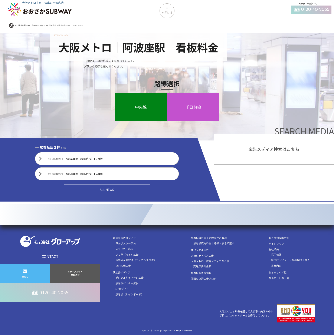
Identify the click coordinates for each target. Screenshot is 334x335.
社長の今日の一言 (279, 278)
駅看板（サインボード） (129, 294)
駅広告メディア (122, 272)
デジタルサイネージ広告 (129, 277)
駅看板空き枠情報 (201, 273)
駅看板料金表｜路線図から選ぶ (209, 238)
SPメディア (122, 289)
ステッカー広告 (124, 249)
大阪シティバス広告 (202, 255)
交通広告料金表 (202, 266)
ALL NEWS (107, 190)
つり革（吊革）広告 (126, 254)
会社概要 (274, 249)
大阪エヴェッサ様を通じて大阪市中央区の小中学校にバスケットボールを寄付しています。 (267, 313)
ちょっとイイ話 (277, 272)
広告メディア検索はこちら (273, 149)
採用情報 (276, 254)
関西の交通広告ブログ (203, 278)
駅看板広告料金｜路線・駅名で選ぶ (213, 243)
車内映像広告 (123, 265)
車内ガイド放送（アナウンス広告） (135, 260)
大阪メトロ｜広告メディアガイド (210, 261)
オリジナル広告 (200, 250)
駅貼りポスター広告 (126, 283)
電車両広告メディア (124, 238)
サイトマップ (276, 243)
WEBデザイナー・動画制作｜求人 (290, 260)
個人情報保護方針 (279, 238)
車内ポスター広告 (125, 243)
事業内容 (276, 265)
